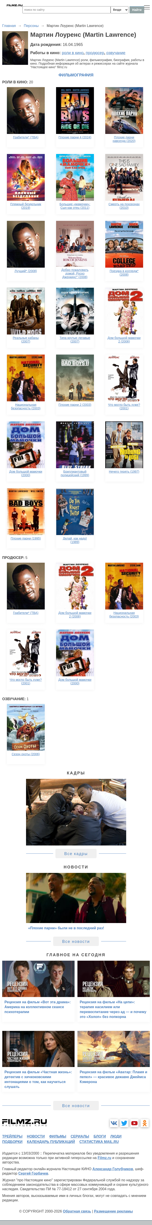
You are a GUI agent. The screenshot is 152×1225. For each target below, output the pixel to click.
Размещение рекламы (113, 1211)
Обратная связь (77, 1211)
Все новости (76, 941)
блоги (99, 1136)
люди (116, 1136)
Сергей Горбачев (33, 1173)
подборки (12, 1142)
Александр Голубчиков (112, 1169)
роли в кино (73, 53)
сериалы (80, 1136)
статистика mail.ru (99, 1142)
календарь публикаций (51, 1142)
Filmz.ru (104, 1158)
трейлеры (12, 1136)
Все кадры (76, 854)
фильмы (57, 1136)
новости (36, 1136)
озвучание (116, 53)
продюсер (95, 53)
